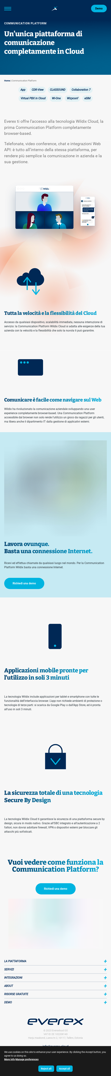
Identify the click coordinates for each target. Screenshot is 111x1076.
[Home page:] (54, 8)
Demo (99, 8)
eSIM (87, 98)
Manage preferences (27, 1059)
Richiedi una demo (24, 583)
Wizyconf (72, 98)
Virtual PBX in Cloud (33, 98)
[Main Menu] (13, 8)
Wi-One (56, 98)
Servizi (9, 969)
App (22, 89)
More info (9, 1059)
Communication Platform (24, 80)
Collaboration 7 (81, 89)
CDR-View (38, 89)
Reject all (46, 1068)
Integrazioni (13, 977)
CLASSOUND (57, 89)
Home (7, 80)
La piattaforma (15, 961)
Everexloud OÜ (60, 1030)
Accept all (64, 1068)
